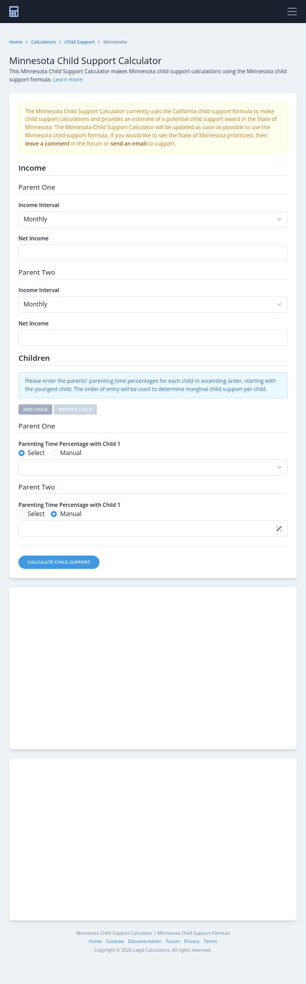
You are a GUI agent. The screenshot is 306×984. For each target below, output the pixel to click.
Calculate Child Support (59, 562)
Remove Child (75, 409)
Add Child (35, 409)
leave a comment (47, 143)
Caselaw (115, 941)
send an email (129, 143)
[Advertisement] (153, 668)
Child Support (80, 41)
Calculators (43, 41)
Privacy (191, 941)
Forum (173, 941)
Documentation (144, 941)
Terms (210, 941)
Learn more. (68, 79)
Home (16, 41)
